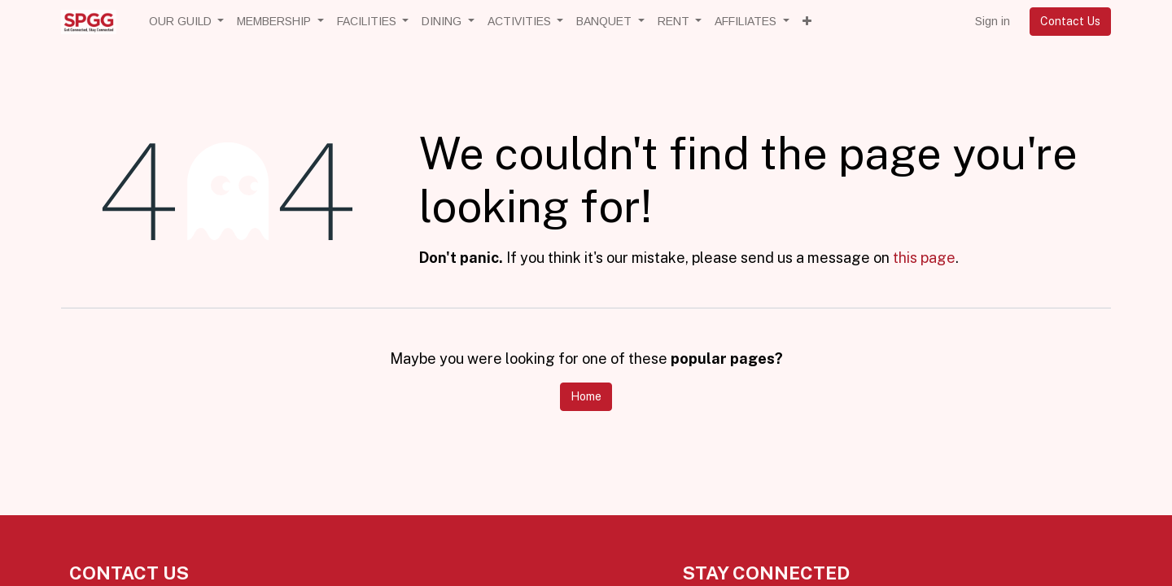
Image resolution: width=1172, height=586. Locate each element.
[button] (807, 22)
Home (586, 396)
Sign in (992, 21)
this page (924, 257)
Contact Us (1070, 21)
